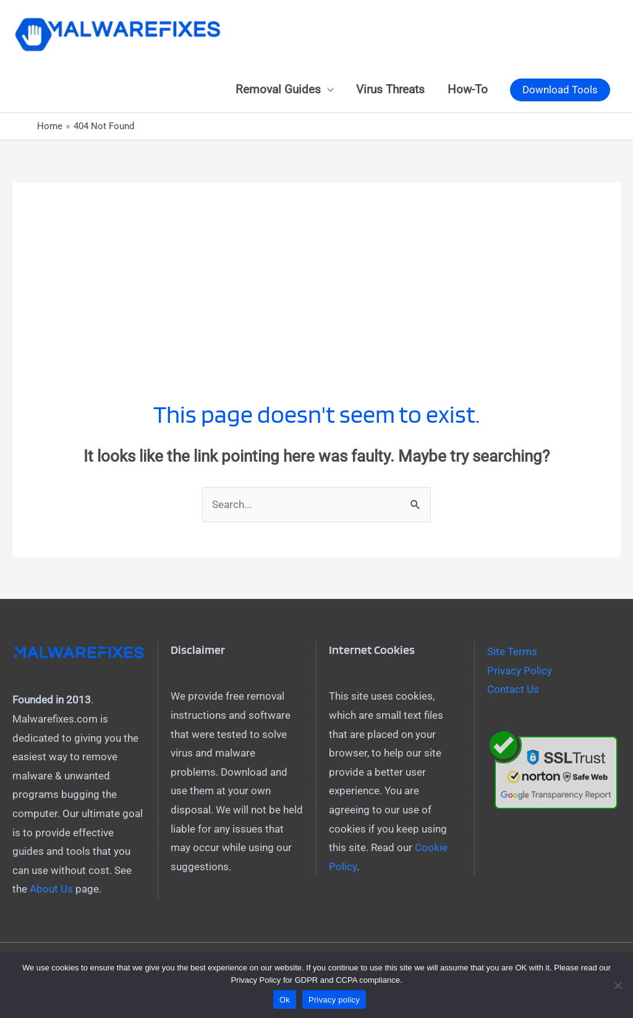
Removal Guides (278, 89)
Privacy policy (334, 999)
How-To (468, 89)
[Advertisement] (316, 268)
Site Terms (512, 651)
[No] (617, 985)
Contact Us (513, 689)
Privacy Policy (519, 670)
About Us (51, 889)
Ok (284, 999)
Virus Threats (390, 89)
